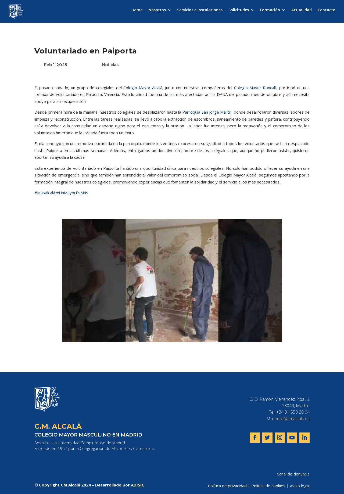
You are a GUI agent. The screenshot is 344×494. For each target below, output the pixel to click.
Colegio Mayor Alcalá (142, 87)
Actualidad (301, 10)
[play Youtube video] (172, 280)
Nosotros (157, 10)
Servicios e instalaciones (200, 10)
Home (136, 10)
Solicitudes (238, 10)
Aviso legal (300, 485)
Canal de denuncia (293, 474)
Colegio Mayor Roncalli (255, 87)
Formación (270, 10)
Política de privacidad (227, 485)
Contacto (326, 10)
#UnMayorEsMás (72, 192)
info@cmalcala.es (293, 418)
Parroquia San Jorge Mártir (206, 112)
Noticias (110, 64)
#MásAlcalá (44, 192)
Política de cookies (268, 485)
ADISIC (137, 485)
